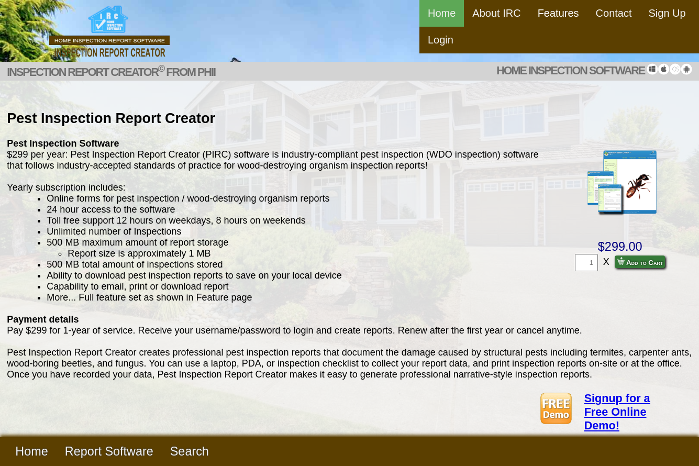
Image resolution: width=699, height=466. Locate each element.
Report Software (109, 451)
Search (189, 451)
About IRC (496, 13)
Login (440, 40)
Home (442, 13)
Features (558, 13)
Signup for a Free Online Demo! (617, 412)
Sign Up (667, 13)
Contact (614, 13)
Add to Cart (640, 262)
